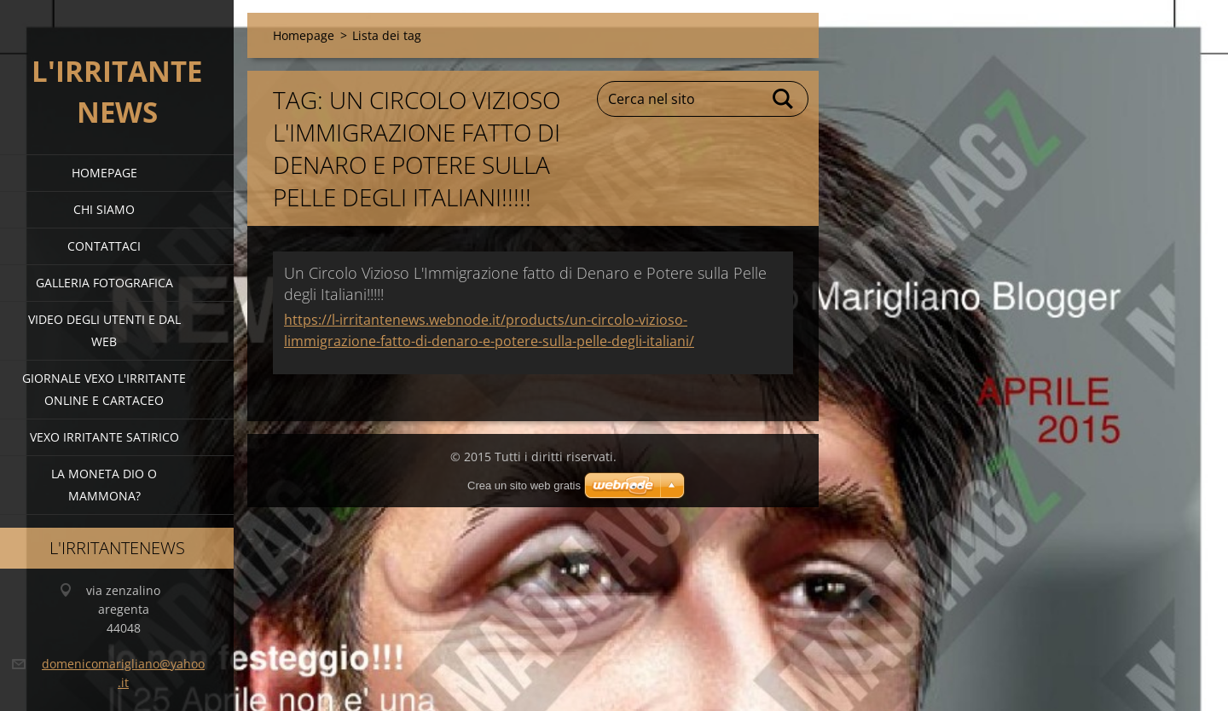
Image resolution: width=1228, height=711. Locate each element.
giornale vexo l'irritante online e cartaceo (104, 389)
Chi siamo (104, 209)
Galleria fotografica (104, 283)
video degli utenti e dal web (104, 330)
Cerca (784, 99)
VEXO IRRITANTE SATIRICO (104, 437)
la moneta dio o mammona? (104, 484)
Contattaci (104, 246)
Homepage (104, 173)
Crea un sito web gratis (524, 485)
